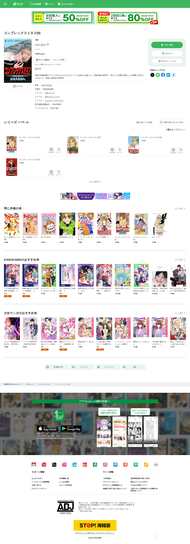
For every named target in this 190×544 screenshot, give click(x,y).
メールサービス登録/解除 (40, 482)
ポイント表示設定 (65, 485)
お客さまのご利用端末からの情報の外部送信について (144, 490)
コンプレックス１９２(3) (151, 137)
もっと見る (179, 208)
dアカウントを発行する (85, 533)
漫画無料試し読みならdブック (13, 384)
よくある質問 (64, 482)
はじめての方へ (37, 478)
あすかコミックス (52, 97)
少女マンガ (49, 93)
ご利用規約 (107, 478)
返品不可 (38, 69)
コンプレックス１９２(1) (29, 137)
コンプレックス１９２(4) (29, 160)
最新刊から (180, 130)
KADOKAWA (48, 89)
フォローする (47, 44)
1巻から (170, 130)
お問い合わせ (36, 485)
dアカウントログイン (39, 489)
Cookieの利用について (139, 485)
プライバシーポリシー (111, 482)
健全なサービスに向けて (139, 482)
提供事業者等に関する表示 (140, 478)
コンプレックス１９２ (54, 100)
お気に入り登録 (145, 122)
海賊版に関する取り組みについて (115, 489)
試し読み (19, 86)
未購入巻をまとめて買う (173, 122)
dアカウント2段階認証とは (112, 485)
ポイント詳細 (58, 60)
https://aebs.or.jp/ (86, 511)
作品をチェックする (169, 61)
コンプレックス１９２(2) (90, 137)
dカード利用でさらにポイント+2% (47, 64)
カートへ (169, 53)
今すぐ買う (169, 45)
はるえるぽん (40, 44)
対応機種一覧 (64, 478)
